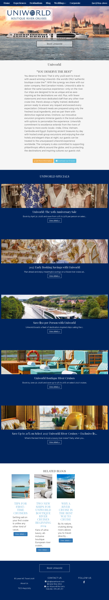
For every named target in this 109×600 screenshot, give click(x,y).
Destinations (36, 3)
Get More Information (43, 161)
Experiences (20, 3)
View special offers (54, 56)
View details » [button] (54, 220)
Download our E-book (65, 161)
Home (7, 3)
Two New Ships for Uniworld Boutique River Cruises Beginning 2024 (43, 514)
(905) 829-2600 (99, 3)
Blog (48, 3)
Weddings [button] (60, 3)
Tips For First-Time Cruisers (21, 508)
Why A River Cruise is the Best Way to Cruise (66, 511)
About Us (24, 583)
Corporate (75, 3)
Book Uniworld (54, 44)
